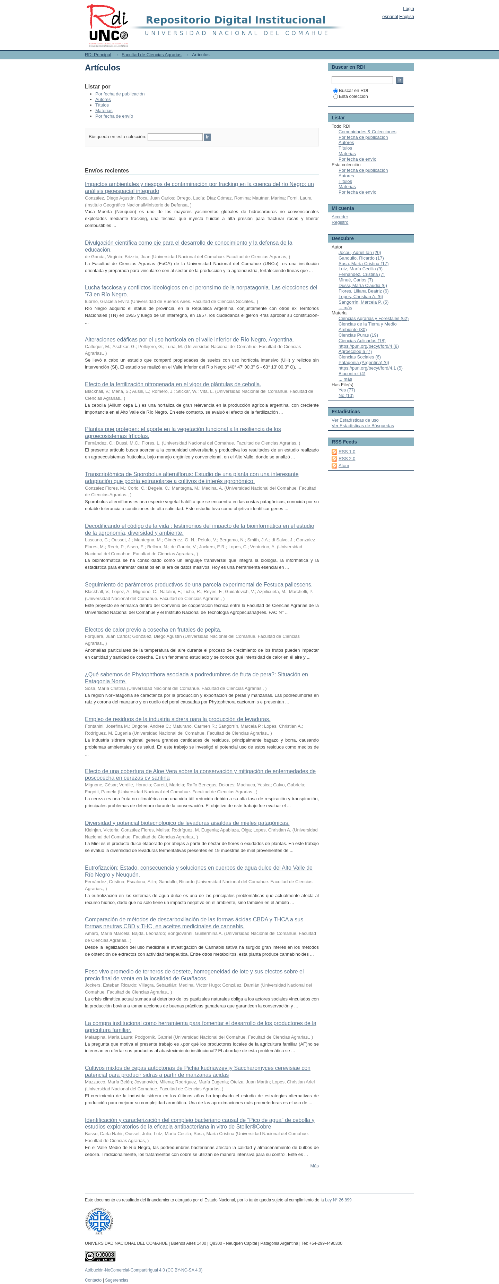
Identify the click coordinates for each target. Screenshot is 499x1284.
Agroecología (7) (355, 351)
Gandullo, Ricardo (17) (361, 258)
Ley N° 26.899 (338, 1200)
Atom (344, 465)
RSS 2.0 (347, 458)
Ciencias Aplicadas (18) (362, 340)
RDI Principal (98, 54)
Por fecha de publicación (120, 93)
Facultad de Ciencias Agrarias (152, 54)
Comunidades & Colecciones (367, 131)
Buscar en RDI (350, 90)
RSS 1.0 (347, 451)
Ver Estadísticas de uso (355, 420)
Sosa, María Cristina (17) (364, 263)
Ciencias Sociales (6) (360, 357)
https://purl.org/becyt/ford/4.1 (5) (371, 368)
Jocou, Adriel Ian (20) (360, 252)
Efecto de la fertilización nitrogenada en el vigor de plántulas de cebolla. (173, 384)
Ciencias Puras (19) (358, 335)
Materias (104, 110)
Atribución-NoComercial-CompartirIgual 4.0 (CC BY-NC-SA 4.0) (143, 1270)
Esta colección (350, 96)
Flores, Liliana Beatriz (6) (364, 291)
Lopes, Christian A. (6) (361, 296)
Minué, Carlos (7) (356, 279)
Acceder (340, 216)
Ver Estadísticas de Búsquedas (363, 425)
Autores (103, 99)
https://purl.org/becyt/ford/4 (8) (369, 346)
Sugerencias (116, 1280)
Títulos (102, 105)
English (406, 16)
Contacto (93, 1280)
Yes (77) (347, 389)
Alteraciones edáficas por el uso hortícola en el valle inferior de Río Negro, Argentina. (189, 340)
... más (345, 307)
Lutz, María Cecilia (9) (361, 268)
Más (314, 1165)
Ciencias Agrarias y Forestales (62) (374, 318)
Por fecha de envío (114, 116)
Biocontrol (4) (352, 373)
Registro (340, 222)
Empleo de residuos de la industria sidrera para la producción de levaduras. (177, 719)
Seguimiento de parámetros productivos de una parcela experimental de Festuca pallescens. (199, 585)
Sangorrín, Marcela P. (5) (363, 302)
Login (408, 8)
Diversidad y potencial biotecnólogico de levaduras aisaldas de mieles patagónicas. (187, 823)
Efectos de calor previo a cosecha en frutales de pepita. (153, 630)
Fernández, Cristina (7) (362, 274)
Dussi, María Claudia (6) (363, 285)
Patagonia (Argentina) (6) (364, 362)
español (390, 16)
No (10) (346, 395)
